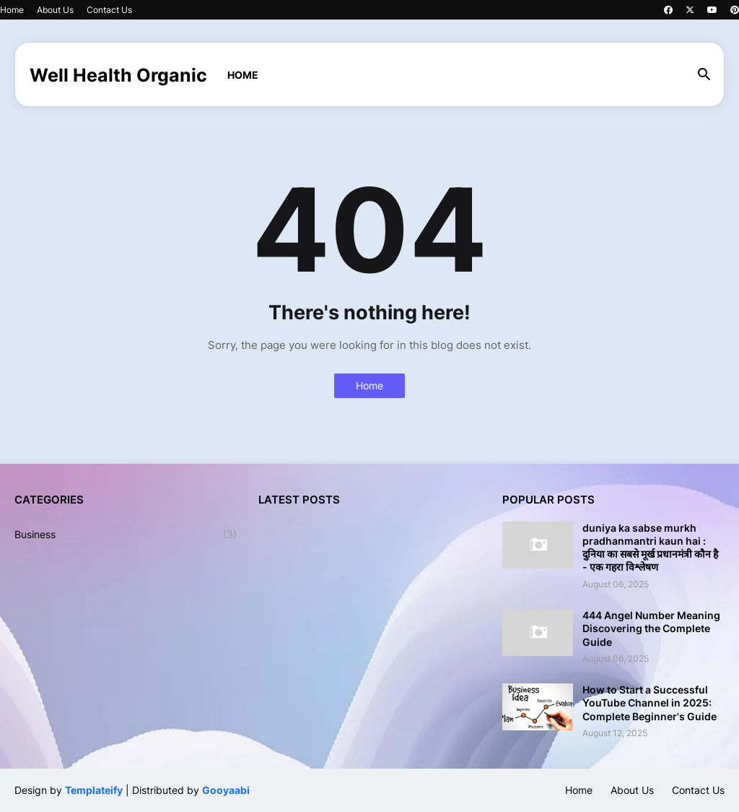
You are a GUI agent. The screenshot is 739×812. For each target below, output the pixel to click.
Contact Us (109, 9)
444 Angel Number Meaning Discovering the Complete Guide (651, 628)
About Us (55, 9)
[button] (704, 75)
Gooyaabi (226, 790)
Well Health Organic (118, 75)
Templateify (94, 790)
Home (12, 9)
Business (125, 534)
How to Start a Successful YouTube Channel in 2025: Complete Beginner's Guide (649, 702)
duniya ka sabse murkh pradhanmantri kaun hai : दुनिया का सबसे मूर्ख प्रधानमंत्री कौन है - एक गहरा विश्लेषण (650, 548)
